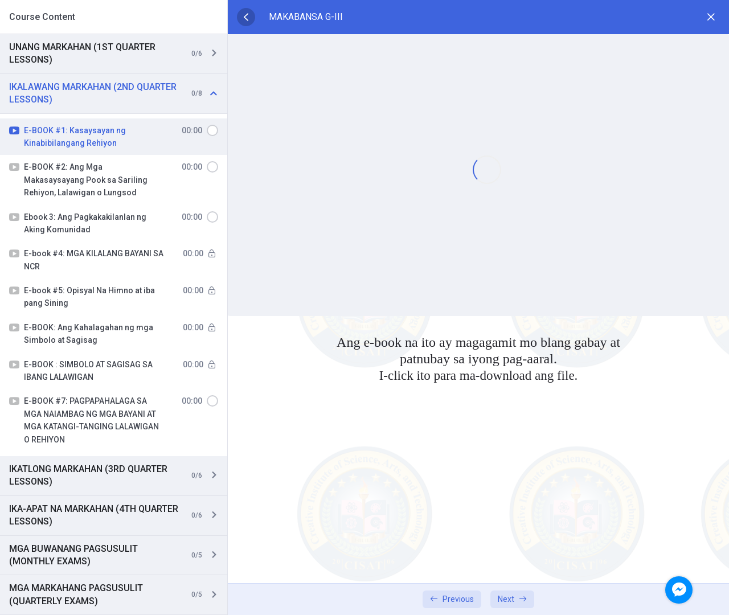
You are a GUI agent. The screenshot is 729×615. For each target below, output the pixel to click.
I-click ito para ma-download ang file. (478, 375)
